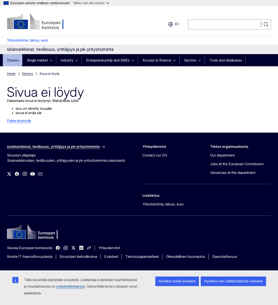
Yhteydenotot (109, 248)
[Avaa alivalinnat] (52, 60)
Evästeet (111, 256)
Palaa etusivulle (19, 120)
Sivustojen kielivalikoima (78, 256)
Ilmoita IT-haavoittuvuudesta (29, 256)
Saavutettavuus (224, 256)
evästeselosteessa (70, 286)
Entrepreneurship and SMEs (108, 60)
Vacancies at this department (232, 172)
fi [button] (173, 24)
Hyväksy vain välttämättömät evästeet (233, 281)
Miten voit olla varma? (91, 3)
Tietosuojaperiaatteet (142, 256)
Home (11, 73)
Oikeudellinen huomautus (185, 256)
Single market (37, 60)
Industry (67, 60)
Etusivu (13, 60)
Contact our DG (154, 155)
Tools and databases (225, 60)
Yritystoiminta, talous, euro (27, 40)
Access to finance (156, 60)
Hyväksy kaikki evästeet (177, 281)
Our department (222, 155)
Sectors (190, 60)
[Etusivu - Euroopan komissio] (42, 21)
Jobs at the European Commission (237, 164)
